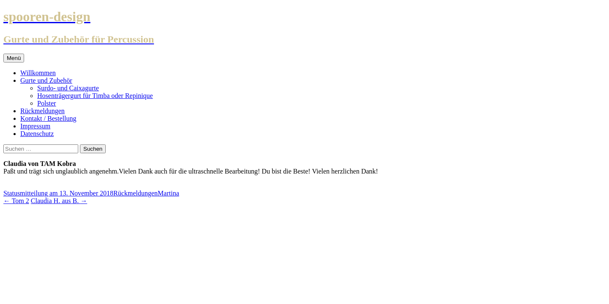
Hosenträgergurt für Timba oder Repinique (95, 95)
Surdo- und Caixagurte (68, 88)
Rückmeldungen (42, 110)
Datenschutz (37, 133)
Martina (168, 193)
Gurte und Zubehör (46, 80)
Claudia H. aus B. (59, 200)
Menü (14, 58)
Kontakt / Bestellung (48, 118)
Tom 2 (16, 200)
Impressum (35, 126)
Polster (46, 103)
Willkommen (38, 72)
